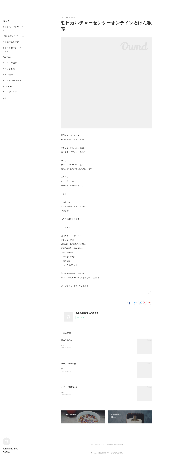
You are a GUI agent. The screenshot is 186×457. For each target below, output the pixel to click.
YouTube (7, 57)
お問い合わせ (9, 69)
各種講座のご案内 (11, 42)
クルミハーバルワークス (13, 28)
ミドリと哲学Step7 (69, 387)
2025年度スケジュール (13, 36)
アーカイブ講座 (10, 63)
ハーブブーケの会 (68, 364)
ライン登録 (8, 75)
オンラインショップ (12, 80)
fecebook (7, 86)
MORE (6, 92)
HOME (6, 21)
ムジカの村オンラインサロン (13, 49)
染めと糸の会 (66, 340)
